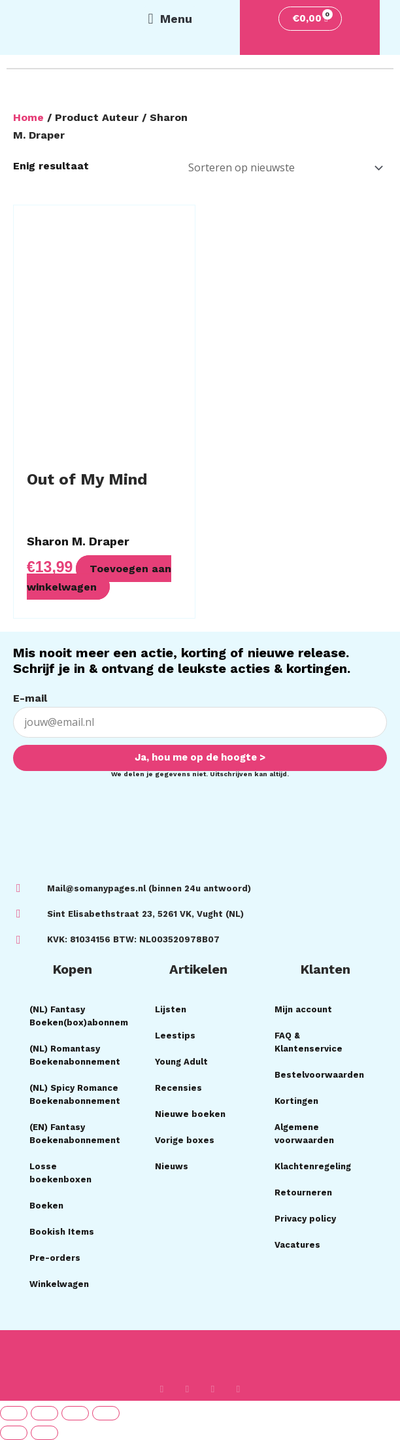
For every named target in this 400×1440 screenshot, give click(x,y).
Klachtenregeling (313, 1166)
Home (28, 117)
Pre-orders (54, 1258)
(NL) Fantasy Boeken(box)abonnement (79, 1015)
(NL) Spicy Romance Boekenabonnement (74, 1094)
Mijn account (303, 1009)
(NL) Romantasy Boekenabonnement (74, 1055)
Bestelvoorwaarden (319, 1075)
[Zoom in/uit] (13, 1413)
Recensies (178, 1088)
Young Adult (181, 1062)
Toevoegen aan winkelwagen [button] (99, 577)
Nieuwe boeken (190, 1114)
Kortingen (296, 1101)
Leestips (175, 1035)
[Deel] (75, 1413)
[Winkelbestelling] (283, 168)
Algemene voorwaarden (304, 1133)
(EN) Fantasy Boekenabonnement (74, 1133)
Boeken (46, 1205)
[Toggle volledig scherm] (44, 1413)
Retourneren (303, 1192)
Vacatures (297, 1245)
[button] (169, 19)
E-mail (30, 698)
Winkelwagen (59, 1284)
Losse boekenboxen (60, 1172)
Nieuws (171, 1166)
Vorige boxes (184, 1140)
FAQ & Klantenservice (308, 1042)
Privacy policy (305, 1219)
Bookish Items (61, 1232)
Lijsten (170, 1009)
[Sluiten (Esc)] (106, 1413)
